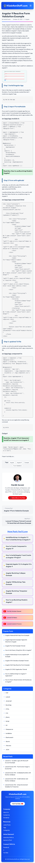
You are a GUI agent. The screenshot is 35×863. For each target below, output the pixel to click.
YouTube (5, 852)
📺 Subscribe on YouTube (17, 498)
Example (27, 462)
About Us (6, 812)
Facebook (6, 847)
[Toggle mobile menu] (30, 5)
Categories (6, 830)
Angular (12, 462)
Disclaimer (6, 817)
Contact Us (6, 815)
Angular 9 (19, 462)
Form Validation (17, 465)
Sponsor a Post (7, 840)
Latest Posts (7, 825)
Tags (4, 827)
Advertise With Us (8, 837)
